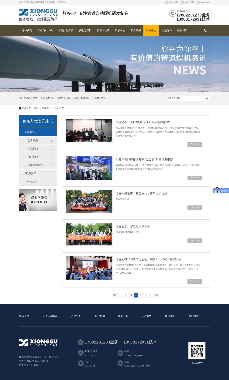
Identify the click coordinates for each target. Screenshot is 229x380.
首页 (36, 108)
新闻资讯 (47, 108)
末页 (157, 295)
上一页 (124, 295)
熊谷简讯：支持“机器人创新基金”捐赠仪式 (143, 122)
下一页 (148, 295)
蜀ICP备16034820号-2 (37, 361)
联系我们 (170, 316)
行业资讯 (31, 181)
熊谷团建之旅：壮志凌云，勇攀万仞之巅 (141, 193)
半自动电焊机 (98, 98)
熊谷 (35, 98)
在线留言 (189, 2)
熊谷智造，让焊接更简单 (38, 19)
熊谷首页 (24, 316)
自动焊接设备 (63, 98)
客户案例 (31, 173)
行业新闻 (33, 156)
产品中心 (76, 316)
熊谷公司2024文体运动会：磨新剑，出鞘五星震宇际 (148, 259)
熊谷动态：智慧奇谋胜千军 (133, 226)
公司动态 (59, 108)
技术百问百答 (35, 164)
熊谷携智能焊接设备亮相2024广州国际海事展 (144, 159)
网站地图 (205, 2)
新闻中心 (123, 316)
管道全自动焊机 (81, 98)
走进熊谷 (147, 316)
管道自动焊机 (47, 98)
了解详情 (194, 144)
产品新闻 (33, 148)
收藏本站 (173, 2)
